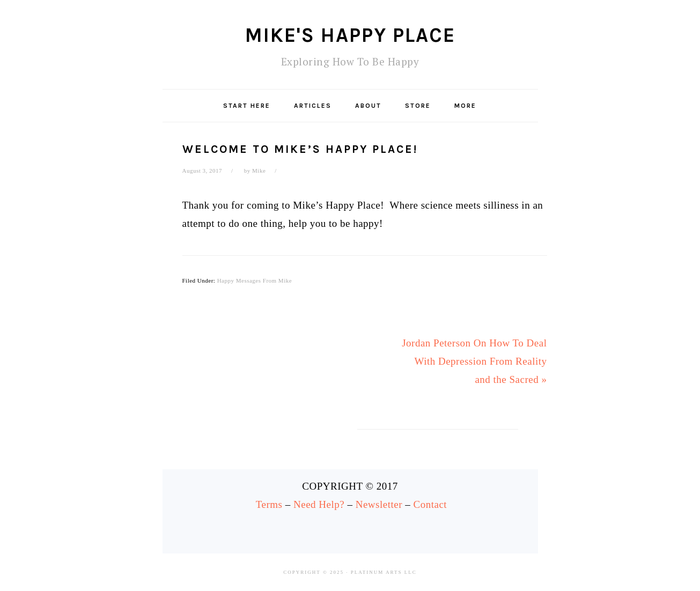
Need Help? (318, 504)
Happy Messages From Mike (254, 280)
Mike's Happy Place (350, 35)
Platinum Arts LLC (384, 572)
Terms (269, 504)
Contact (430, 504)
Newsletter (379, 504)
